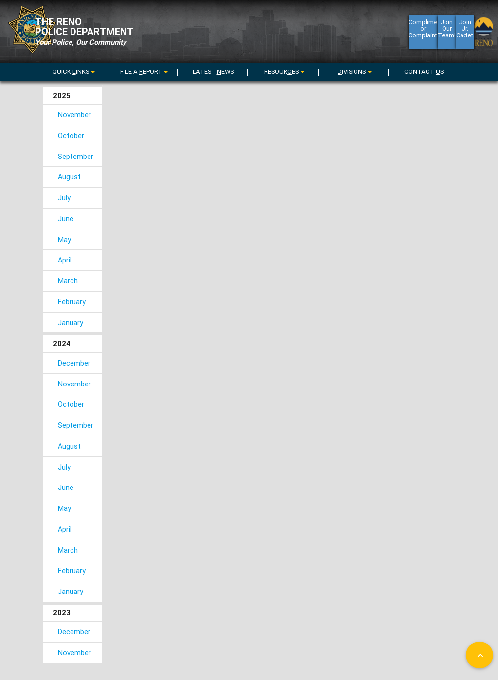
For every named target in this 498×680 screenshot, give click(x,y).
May (64, 239)
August (69, 176)
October (71, 135)
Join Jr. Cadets (465, 35)
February (72, 301)
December (74, 362)
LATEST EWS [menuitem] (213, 72)
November (74, 114)
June (65, 218)
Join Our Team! (447, 35)
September (75, 156)
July (64, 197)
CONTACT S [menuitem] (424, 72)
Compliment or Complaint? (423, 35)
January (70, 322)
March (68, 280)
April (64, 259)
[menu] (142, 71)
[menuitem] (72, 70)
